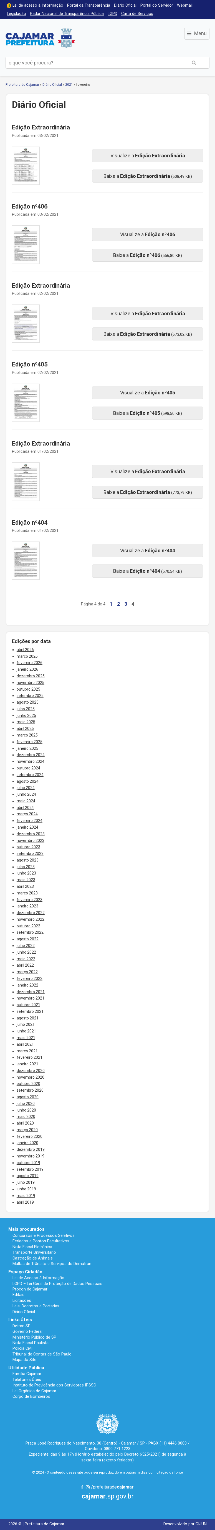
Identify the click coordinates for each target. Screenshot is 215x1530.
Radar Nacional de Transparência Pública (67, 13)
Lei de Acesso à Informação (38, 1277)
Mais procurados (26, 1229)
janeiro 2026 (27, 669)
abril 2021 (25, 1044)
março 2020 (27, 1130)
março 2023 (27, 893)
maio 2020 (26, 1116)
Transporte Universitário (34, 1252)
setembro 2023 (30, 853)
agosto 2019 (28, 1175)
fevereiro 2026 (29, 662)
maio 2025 (26, 722)
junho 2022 (26, 952)
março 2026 (27, 656)
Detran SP (21, 1325)
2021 (69, 85)
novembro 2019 (30, 1156)
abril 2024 (25, 807)
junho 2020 (26, 1110)
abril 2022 (25, 965)
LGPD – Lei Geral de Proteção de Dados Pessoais (57, 1283)
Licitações (21, 1300)
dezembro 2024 (31, 755)
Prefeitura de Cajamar (40, 38)
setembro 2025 (30, 695)
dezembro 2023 (31, 834)
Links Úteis (20, 1319)
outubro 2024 (28, 768)
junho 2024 (26, 794)
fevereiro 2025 (29, 742)
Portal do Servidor (156, 5)
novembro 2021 (30, 998)
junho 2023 (26, 873)
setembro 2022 (30, 932)
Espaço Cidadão (25, 1271)
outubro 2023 (28, 847)
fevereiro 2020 (29, 1136)
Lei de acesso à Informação (37, 5)
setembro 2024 (30, 774)
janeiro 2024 (27, 827)
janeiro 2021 (27, 1064)
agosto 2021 (28, 1018)
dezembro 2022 (31, 912)
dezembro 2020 (31, 1070)
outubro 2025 (28, 689)
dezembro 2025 (31, 676)
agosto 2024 (28, 781)
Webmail (185, 5)
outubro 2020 (28, 1083)
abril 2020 (25, 1123)
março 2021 (27, 1051)
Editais (18, 1294)
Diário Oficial (125, 5)
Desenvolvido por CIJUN (185, 1524)
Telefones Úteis (26, 1379)
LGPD (112, 13)
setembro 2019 (30, 1169)
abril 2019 (25, 1202)
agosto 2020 (28, 1097)
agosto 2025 (28, 702)
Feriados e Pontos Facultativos (40, 1240)
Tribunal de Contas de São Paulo (42, 1354)
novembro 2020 (30, 1077)
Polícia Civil (22, 1348)
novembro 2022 (30, 919)
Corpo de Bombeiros (31, 1396)
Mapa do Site (24, 1359)
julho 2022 (26, 945)
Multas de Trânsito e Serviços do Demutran (51, 1263)
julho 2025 (26, 709)
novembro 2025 (30, 682)
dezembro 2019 (31, 1149)
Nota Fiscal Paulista (30, 1342)
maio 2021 (26, 1037)
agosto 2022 (28, 939)
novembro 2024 (30, 761)
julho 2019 (26, 1182)
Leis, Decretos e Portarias (35, 1305)
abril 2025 (25, 728)
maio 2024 (26, 801)
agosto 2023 (28, 860)
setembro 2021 (30, 1011)
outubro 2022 (28, 926)
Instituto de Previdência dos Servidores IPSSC (54, 1385)
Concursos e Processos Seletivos (43, 1235)
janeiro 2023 (27, 906)
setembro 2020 (30, 1090)
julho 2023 (26, 867)
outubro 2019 (28, 1162)
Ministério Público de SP (34, 1337)
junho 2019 (26, 1189)
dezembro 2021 (31, 992)
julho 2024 (26, 787)
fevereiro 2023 (29, 899)
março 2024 (27, 814)
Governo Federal (27, 1331)
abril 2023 (25, 886)
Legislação (16, 13)
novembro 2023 (30, 840)
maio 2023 (26, 880)
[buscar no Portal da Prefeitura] (92, 63)
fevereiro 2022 (29, 978)
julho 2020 (26, 1103)
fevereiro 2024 (29, 820)
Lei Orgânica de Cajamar (34, 1390)
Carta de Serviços (137, 13)
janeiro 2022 (27, 985)
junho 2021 (26, 1031)
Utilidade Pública (26, 1367)
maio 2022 (26, 959)
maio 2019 (26, 1195)
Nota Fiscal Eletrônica (32, 1246)
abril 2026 (25, 649)
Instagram (87, 1487)
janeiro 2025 (27, 748)
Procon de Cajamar (29, 1289)
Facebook (82, 1487)
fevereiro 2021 (29, 1057)
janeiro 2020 (27, 1143)
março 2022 (27, 972)
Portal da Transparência (88, 5)
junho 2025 (26, 715)
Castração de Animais (32, 1258)
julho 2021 (26, 1024)
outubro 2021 (28, 1005)
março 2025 (27, 735)
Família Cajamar (26, 1373)
